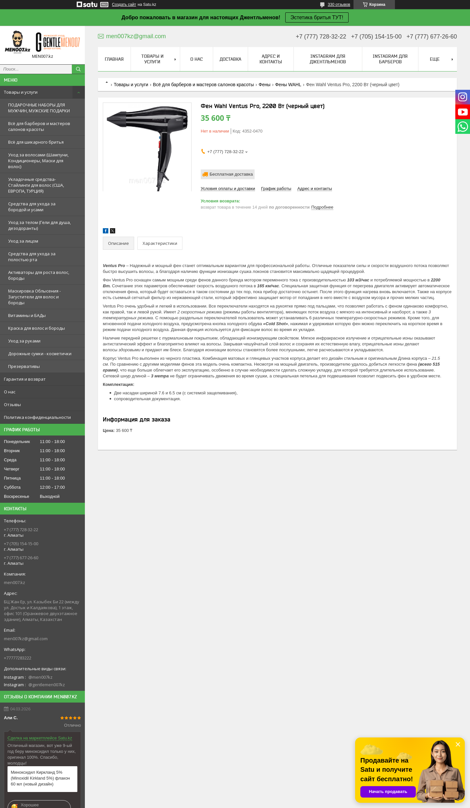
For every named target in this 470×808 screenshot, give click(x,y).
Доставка (230, 59)
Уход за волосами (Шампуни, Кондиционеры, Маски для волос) (38, 160)
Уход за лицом (23, 241)
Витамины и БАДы (27, 315)
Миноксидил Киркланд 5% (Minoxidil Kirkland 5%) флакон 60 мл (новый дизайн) (40, 778)
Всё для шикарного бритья (36, 142)
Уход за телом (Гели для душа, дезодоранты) (39, 225)
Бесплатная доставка (231, 174)
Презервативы (24, 366)
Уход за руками (24, 341)
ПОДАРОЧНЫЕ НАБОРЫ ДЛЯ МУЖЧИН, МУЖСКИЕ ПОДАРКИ (39, 108)
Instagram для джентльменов (328, 59)
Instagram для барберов (390, 59)
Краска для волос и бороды (36, 328)
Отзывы (12, 404)
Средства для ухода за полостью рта (31, 256)
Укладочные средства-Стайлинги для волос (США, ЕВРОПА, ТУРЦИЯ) (36, 185)
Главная (114, 59)
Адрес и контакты (270, 59)
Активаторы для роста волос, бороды (38, 275)
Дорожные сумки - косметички (39, 353)
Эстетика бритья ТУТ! (316, 17)
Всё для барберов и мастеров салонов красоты (39, 126)
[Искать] (78, 69)
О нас (9, 392)
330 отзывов (339, 4)
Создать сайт (124, 4)
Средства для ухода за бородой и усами (31, 207)
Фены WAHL (288, 84)
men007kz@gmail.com (26, 639)
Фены (264, 84)
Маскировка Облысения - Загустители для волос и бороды (34, 297)
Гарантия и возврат (25, 379)
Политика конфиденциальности (37, 417)
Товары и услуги (21, 92)
